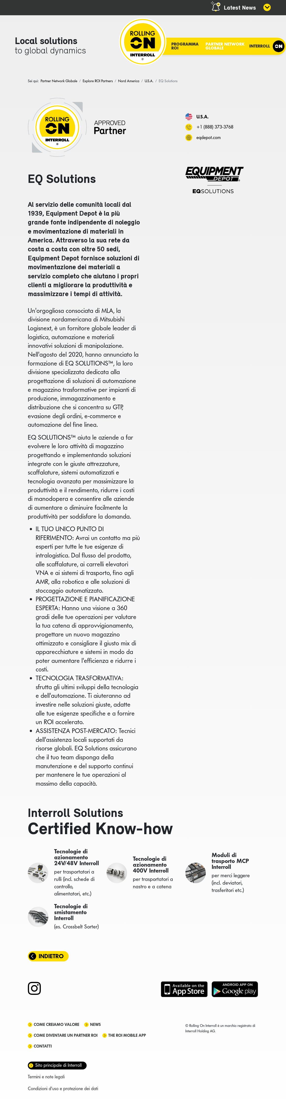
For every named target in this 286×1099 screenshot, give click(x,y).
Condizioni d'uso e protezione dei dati (63, 1088)
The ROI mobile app (127, 1035)
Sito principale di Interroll (58, 1065)
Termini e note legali (46, 1077)
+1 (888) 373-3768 (214, 127)
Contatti (43, 1046)
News (95, 1024)
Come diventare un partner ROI (65, 1035)
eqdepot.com (208, 137)
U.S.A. (202, 117)
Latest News (240, 8)
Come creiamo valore (56, 1024)
